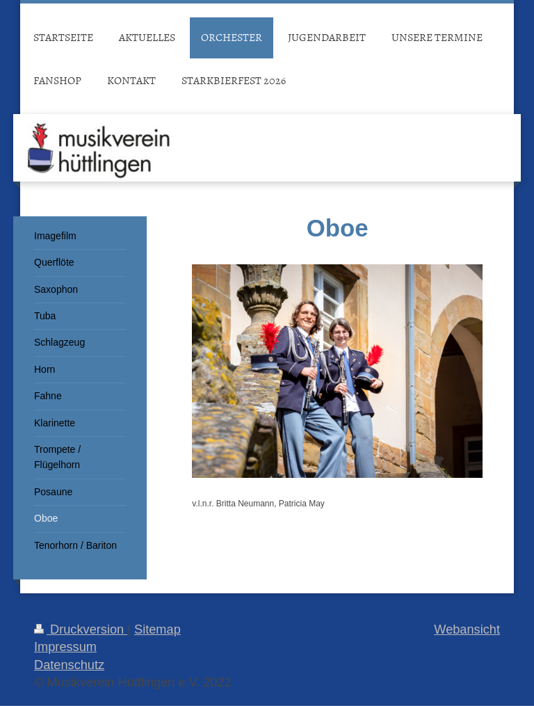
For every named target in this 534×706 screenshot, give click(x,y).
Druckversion (80, 629)
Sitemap (157, 629)
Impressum (65, 647)
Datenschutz (69, 665)
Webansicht (467, 629)
